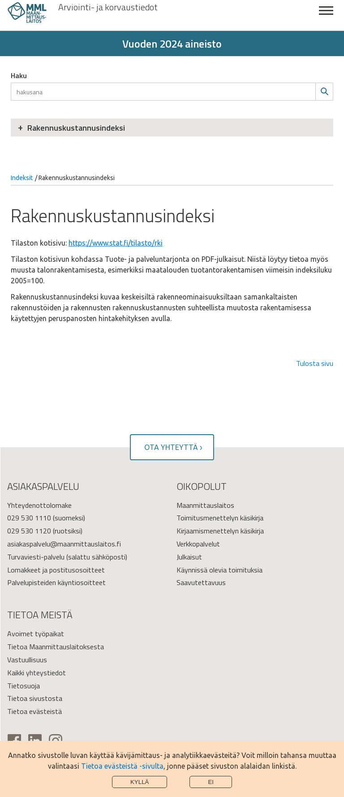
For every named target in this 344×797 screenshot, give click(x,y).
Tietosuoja (23, 685)
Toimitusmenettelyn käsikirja (219, 517)
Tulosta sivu (314, 363)
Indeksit (22, 177)
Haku (19, 75)
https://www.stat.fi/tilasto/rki (116, 243)
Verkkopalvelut (198, 543)
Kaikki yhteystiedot (36, 672)
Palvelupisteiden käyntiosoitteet (56, 582)
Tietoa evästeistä (34, 711)
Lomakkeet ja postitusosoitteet (56, 569)
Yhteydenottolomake (39, 505)
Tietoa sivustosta (34, 698)
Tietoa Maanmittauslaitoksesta (55, 646)
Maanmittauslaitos (205, 505)
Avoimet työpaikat (35, 633)
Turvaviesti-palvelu (35, 556)
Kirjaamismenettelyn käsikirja (220, 530)
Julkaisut (189, 556)
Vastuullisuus (27, 659)
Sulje (326, 15)
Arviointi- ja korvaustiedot (108, 7)
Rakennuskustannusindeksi (76, 128)
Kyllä (139, 782)
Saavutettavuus (201, 582)
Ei (211, 782)
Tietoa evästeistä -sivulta (122, 766)
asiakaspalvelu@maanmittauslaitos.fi (64, 543)
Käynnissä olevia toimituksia (219, 569)
